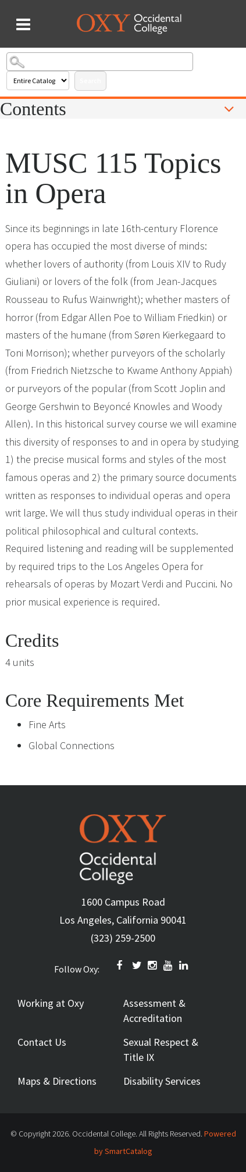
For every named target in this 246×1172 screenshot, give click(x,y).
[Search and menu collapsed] (23, 24)
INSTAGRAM (153, 965)
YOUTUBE (168, 965)
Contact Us (41, 1042)
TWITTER (137, 965)
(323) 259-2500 (123, 938)
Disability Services (162, 1081)
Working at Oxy (50, 1003)
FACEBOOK (121, 965)
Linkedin (184, 965)
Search (90, 80)
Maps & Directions (57, 1081)
